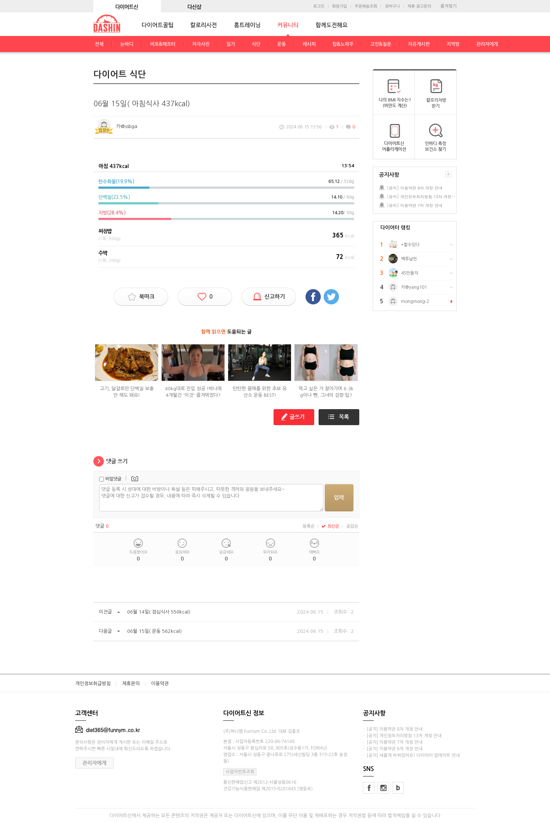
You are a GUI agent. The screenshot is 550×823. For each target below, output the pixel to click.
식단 (256, 44)
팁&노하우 (342, 44)
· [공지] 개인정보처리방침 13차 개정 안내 (402, 736)
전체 (99, 44)
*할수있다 (410, 245)
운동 (281, 44)
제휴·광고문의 (419, 6)
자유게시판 (419, 44)
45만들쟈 (409, 273)
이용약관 (160, 683)
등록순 (309, 526)
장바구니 (392, 6)
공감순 (352, 526)
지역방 (453, 44)
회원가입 (339, 6)
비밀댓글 (113, 479)
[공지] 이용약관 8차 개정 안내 (414, 188)
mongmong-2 (415, 301)
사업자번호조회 (240, 772)
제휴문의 (131, 683)
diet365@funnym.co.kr (107, 730)
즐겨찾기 (448, 6)
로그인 (318, 6)
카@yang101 (414, 287)
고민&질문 (380, 44)
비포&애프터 (162, 44)
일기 (230, 44)
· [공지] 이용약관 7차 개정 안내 (392, 742)
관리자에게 (487, 44)
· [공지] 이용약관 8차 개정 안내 (392, 729)
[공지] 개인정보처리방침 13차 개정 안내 (421, 196)
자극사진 (201, 44)
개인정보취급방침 (93, 683)
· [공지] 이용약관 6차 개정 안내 (392, 749)
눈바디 (126, 44)
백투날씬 (409, 259)
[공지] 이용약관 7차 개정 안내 (414, 205)
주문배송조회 (366, 6)
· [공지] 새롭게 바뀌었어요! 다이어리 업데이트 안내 (411, 755)
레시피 (309, 44)
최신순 (330, 526)
